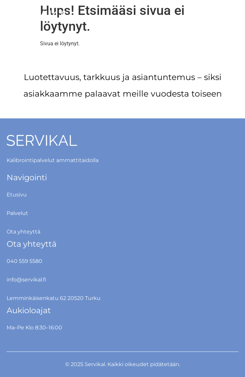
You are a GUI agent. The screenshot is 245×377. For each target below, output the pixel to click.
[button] (231, 16)
